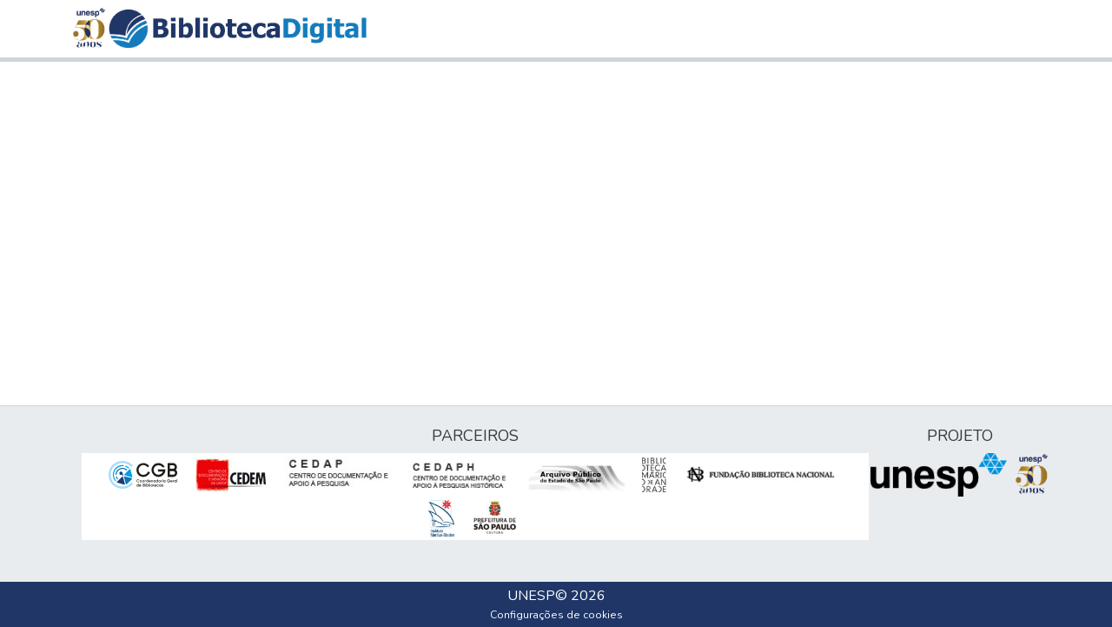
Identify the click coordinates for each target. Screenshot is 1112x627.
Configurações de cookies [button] (556, 615)
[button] (237, 28)
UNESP (531, 595)
